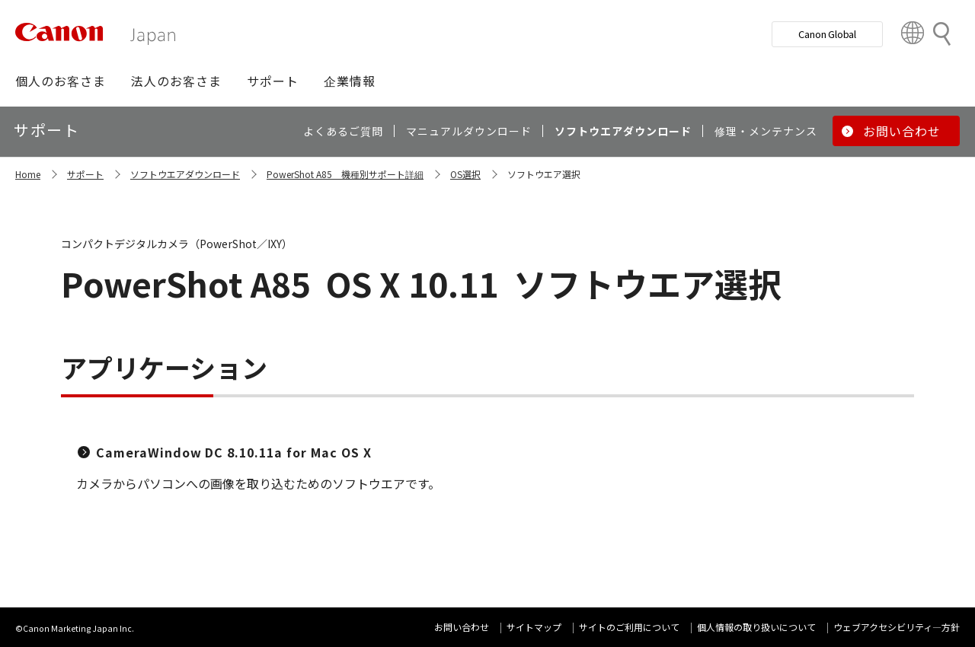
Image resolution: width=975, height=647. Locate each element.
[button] (60, 80)
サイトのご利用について (629, 626)
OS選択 (465, 173)
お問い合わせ (461, 626)
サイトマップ (534, 626)
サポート (85, 173)
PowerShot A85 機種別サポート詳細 (345, 173)
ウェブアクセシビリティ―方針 (896, 626)
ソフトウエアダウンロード (185, 173)
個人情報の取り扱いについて (756, 626)
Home (27, 173)
